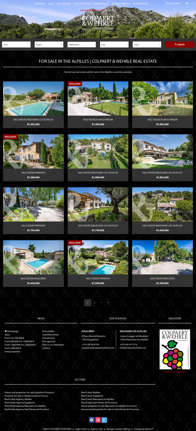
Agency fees (96, 428)
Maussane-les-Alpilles (133, 331)
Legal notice (81, 428)
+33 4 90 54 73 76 (128, 344)
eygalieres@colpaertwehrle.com (98, 347)
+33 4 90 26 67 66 (90, 344)
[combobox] (16, 44)
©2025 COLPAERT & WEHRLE (57, 428)
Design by (143, 428)
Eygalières (88, 331)
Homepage (98, 22)
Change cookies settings (118, 428)
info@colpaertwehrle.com (133, 347)
